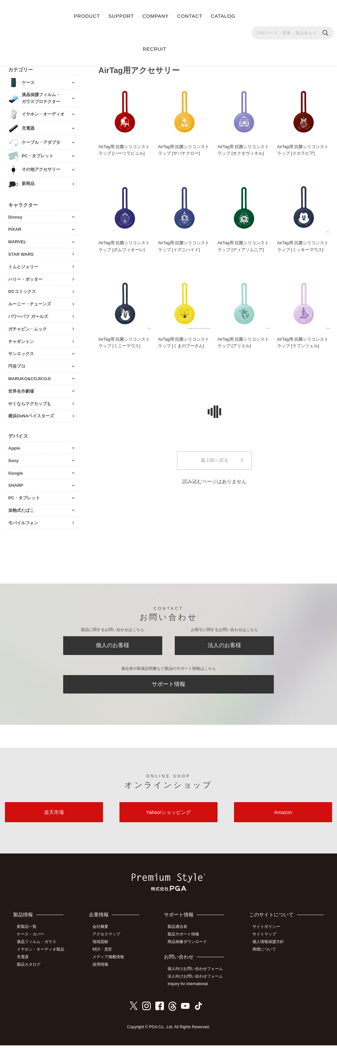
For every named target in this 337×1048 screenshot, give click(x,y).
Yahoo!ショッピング (168, 815)
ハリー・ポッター (25, 277)
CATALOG (223, 16)
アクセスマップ (108, 938)
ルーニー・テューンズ (29, 302)
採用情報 (103, 967)
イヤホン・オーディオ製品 (41, 953)
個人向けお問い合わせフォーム (197, 972)
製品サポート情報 (185, 938)
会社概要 (103, 931)
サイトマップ (266, 938)
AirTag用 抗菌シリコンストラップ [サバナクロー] (184, 149)
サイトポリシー (268, 931)
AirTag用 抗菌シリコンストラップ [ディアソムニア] (243, 245)
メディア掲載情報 (110, 960)
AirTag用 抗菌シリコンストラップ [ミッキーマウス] (303, 245)
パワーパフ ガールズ (28, 314)
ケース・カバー (32, 938)
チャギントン (21, 339)
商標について (266, 953)
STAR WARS (21, 252)
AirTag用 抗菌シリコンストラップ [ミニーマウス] (124, 342)
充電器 (24, 960)
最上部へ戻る (214, 460)
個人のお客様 (112, 645)
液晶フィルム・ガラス (38, 945)
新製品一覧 (28, 931)
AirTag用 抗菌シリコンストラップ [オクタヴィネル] (243, 149)
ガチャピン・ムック (27, 327)
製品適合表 (179, 931)
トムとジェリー (23, 265)
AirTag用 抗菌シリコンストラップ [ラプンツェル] (303, 342)
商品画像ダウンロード (189, 945)
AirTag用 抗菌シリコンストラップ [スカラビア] (303, 149)
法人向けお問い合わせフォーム (197, 980)
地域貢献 (103, 945)
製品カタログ (30, 967)
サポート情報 (168, 685)
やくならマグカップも (29, 402)
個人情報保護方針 (270, 945)
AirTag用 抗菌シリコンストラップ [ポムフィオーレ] (124, 245)
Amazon (283, 815)
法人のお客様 (224, 645)
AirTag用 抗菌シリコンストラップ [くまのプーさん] (184, 342)
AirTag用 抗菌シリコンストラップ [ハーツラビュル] (124, 149)
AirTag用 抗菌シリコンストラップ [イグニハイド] (184, 245)
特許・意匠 (105, 953)
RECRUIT (155, 49)
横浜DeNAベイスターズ (31, 414)
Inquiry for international (189, 987)
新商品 (28, 182)
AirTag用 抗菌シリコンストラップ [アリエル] (243, 342)
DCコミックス (22, 290)
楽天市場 (54, 815)
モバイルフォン (23, 521)
